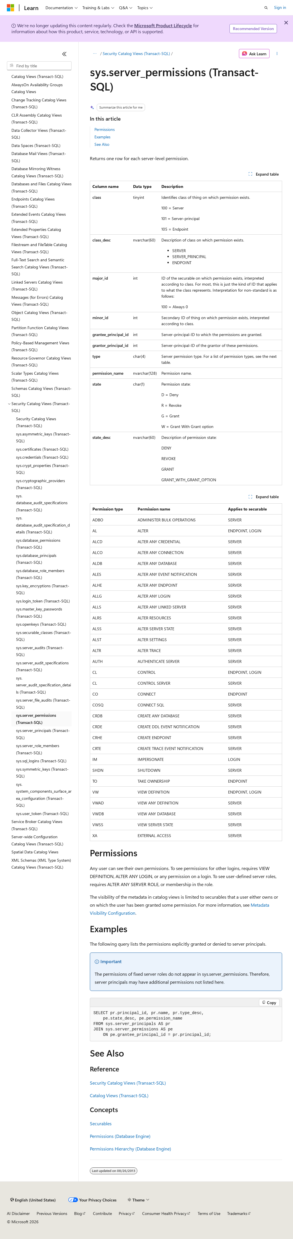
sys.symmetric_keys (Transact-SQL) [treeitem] (42, 772)
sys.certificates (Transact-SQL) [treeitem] (42, 449)
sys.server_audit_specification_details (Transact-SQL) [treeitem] (43, 685)
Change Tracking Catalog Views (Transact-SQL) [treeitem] (38, 103)
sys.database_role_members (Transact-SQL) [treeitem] (40, 574)
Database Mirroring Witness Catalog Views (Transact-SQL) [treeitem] (37, 172)
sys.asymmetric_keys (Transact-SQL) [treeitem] (43, 437)
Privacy (125, 1213)
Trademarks (237, 1213)
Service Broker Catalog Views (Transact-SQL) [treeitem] (36, 825)
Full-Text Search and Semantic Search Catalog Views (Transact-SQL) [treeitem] (39, 266)
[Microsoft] (10, 7)
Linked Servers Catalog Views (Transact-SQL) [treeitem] (37, 285)
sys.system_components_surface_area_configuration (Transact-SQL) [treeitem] (44, 795)
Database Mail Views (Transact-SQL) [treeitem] (38, 157)
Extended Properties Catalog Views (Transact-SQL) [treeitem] (36, 233)
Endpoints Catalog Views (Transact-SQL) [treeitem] (33, 202)
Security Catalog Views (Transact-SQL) (136, 53)
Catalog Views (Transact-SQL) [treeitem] (37, 76)
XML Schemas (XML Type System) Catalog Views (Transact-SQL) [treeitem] (41, 863)
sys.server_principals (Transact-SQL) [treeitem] (43, 734)
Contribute (102, 1213)
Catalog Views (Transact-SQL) (119, 1095)
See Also (101, 144)
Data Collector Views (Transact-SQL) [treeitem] (38, 133)
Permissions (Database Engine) (120, 1136)
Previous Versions (52, 1213)
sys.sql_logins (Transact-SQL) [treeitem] (41, 760)
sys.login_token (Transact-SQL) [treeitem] (43, 601)
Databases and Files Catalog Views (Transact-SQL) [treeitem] (41, 187)
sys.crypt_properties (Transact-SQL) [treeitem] (43, 469)
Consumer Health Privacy (164, 1213)
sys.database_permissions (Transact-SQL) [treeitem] (38, 543)
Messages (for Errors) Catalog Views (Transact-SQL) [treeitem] (37, 300)
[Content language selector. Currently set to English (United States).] (33, 1200)
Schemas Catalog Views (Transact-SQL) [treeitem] (41, 392)
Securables (101, 1123)
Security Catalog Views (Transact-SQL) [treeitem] (36, 422)
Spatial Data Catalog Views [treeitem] (34, 852)
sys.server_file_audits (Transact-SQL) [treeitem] (43, 703)
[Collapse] (64, 54)
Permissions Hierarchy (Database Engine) (130, 1149)
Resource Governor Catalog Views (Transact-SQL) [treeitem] (41, 361)
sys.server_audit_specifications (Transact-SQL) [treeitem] (42, 666)
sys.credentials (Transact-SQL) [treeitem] (42, 457)
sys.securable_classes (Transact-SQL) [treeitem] (43, 636)
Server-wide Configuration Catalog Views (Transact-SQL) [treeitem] (37, 840)
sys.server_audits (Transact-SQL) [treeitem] (40, 651)
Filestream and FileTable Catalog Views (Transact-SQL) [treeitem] (39, 248)
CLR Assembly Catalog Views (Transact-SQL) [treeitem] (36, 118)
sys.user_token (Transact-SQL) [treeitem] (42, 813)
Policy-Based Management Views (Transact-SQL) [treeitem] (40, 346)
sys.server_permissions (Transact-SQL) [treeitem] (36, 718)
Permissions (104, 129)
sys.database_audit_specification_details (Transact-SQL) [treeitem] (43, 525)
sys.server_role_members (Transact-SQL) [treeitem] (37, 749)
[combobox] (39, 65)
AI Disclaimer (18, 1213)
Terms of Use (209, 1213)
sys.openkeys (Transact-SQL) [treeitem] (41, 624)
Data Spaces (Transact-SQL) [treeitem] (35, 145)
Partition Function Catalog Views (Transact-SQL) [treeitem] (40, 331)
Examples (102, 137)
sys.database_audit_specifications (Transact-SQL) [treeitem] (42, 503)
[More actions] (277, 53)
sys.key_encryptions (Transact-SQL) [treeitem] (42, 589)
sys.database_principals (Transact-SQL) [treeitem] (36, 559)
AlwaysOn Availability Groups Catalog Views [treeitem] (37, 88)
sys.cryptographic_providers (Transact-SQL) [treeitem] (40, 484)
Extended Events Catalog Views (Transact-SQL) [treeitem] (38, 217)
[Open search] (266, 8)
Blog (78, 1213)
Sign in (280, 7)
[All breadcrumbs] (95, 53)
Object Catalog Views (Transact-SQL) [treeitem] (39, 316)
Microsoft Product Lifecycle (163, 25)
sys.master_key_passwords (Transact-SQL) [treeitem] (39, 612)
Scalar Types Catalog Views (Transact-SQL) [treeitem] (35, 376)
